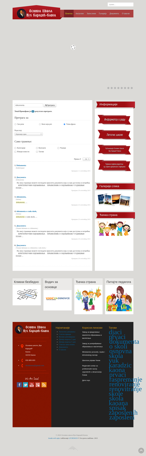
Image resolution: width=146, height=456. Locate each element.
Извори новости (22, 152)
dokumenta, (21, 197)
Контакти (41, 148)
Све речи (19, 124)
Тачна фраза (69, 124)
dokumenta (124, 341)
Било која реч (45, 124)
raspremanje (125, 379)
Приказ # (77, 159)
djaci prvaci (117, 334)
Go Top (141, 450)
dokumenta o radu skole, (26, 211)
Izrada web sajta (54, 438)
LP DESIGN (73, 438)
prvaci (117, 374)
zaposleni (122, 417)
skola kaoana (118, 400)
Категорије (20, 148)
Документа (21, 177)
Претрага (50, 105)
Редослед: (18, 130)
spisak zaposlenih (123, 410)
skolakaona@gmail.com (34, 365)
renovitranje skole (125, 391)
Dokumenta (21, 165)
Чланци (62, 148)
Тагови (40, 152)
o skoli (118, 346)
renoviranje (124, 384)
